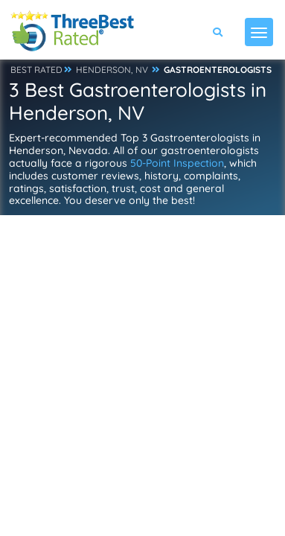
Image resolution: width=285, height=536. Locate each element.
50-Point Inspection (177, 163)
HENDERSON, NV (112, 69)
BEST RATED (36, 69)
